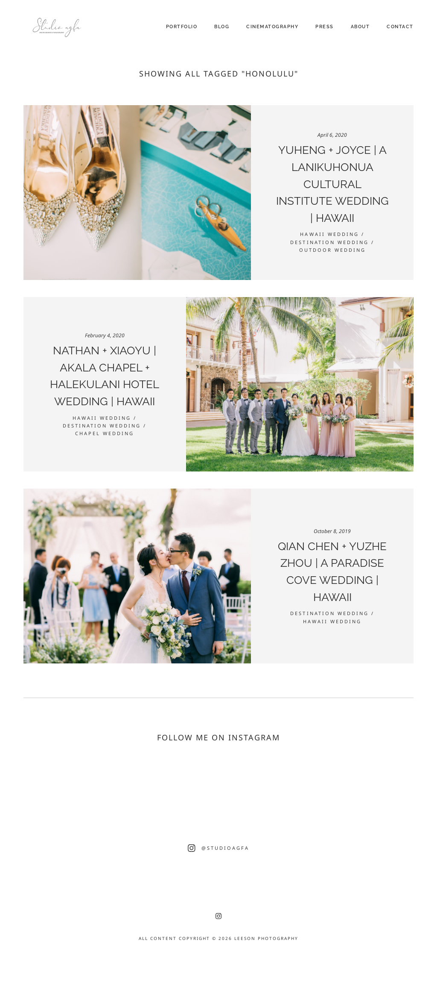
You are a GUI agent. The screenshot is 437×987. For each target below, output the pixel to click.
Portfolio (182, 26)
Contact (400, 26)
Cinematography (272, 26)
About (360, 26)
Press (324, 26)
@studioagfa (225, 848)
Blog (221, 26)
